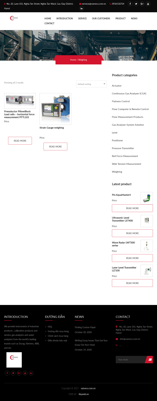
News (134, 18)
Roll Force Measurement (125, 155)
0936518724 (117, 3)
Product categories (124, 75)
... (118, 345)
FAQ (50, 326)
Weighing (117, 171)
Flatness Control (121, 101)
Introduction (64, 18)
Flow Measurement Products (127, 116)
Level (114, 132)
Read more (20, 140)
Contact (49, 23)
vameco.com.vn (88, 388)
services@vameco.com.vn (92, 3)
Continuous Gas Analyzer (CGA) (129, 93)
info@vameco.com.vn (128, 339)
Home (47, 18)
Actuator (117, 85)
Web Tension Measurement (126, 163)
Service (82, 18)
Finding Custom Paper (85, 327)
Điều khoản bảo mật (57, 340)
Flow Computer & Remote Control (130, 109)
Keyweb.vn (84, 394)
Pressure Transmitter (123, 148)
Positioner (117, 140)
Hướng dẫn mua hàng (58, 331)
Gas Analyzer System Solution (128, 124)
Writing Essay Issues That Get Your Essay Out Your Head (91, 342)
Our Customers (101, 18)
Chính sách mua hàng (58, 336)
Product (120, 18)
